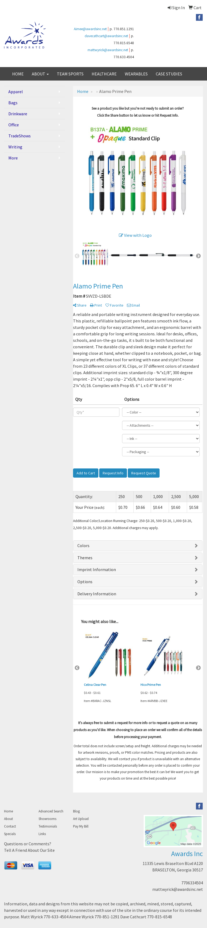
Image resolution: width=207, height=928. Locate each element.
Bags (13, 102)
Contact (10, 826)
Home (8, 811)
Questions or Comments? (27, 843)
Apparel (15, 91)
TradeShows (19, 135)
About (8, 818)
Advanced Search (51, 811)
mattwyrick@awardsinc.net (108, 50)
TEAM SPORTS (70, 74)
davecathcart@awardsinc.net (106, 36)
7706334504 (192, 882)
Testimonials (48, 826)
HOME (18, 74)
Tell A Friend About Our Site (29, 850)
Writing (15, 147)
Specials (10, 834)
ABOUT (40, 74)
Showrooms (47, 818)
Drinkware (17, 113)
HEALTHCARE (104, 74)
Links (42, 834)
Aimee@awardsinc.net (90, 29)
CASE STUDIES (169, 74)
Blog (76, 811)
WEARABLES (136, 74)
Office (13, 124)
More (13, 158)
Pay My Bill (80, 826)
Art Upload (81, 818)
